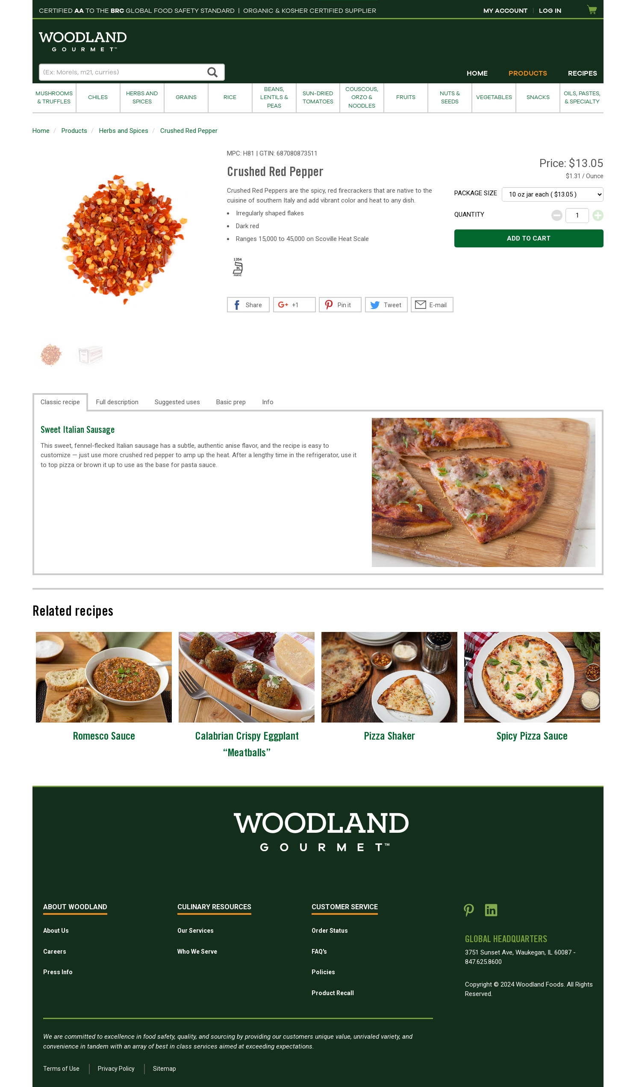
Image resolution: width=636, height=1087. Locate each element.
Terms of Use (61, 1068)
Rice (230, 97)
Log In (550, 10)
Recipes (582, 73)
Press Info (58, 972)
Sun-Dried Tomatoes (318, 98)
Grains (186, 97)
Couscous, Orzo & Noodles (361, 97)
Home (477, 73)
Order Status (330, 930)
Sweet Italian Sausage (78, 430)
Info (268, 402)
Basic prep (231, 402)
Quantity (469, 214)
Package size (475, 193)
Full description (117, 402)
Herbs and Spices (142, 98)
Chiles (98, 97)
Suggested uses (177, 402)
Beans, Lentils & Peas (274, 97)
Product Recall (333, 993)
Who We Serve (197, 951)
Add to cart (529, 238)
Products (528, 73)
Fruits (405, 97)
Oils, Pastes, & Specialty (582, 98)
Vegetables (494, 97)
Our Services (195, 930)
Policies (323, 972)
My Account (505, 10)
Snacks (538, 97)
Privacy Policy (116, 1068)
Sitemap (164, 1068)
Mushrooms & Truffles (54, 98)
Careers (54, 951)
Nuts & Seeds (450, 98)
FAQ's (319, 951)
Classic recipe (60, 402)
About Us (56, 930)
